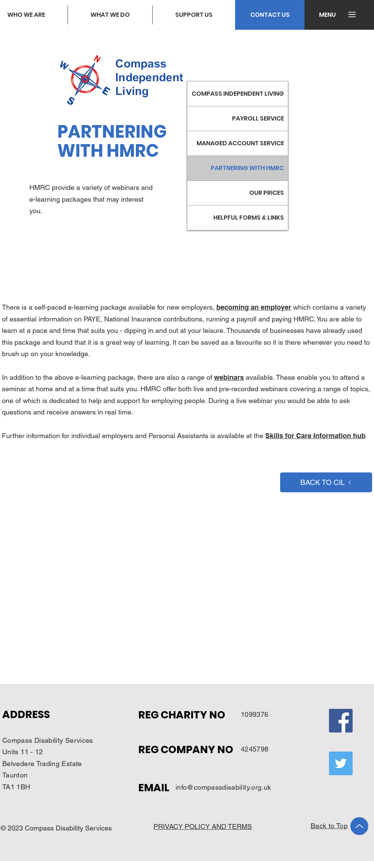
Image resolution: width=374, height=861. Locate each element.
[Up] (359, 826)
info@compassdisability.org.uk (223, 787)
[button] (327, 14)
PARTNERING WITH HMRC (247, 168)
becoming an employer (253, 307)
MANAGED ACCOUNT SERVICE (240, 143)
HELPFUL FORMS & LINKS (248, 217)
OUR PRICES (266, 192)
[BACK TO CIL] (326, 482)
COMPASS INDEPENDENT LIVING (238, 93)
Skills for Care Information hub (315, 436)
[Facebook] (341, 720)
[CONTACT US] (270, 15)
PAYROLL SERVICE (258, 118)
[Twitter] (341, 763)
